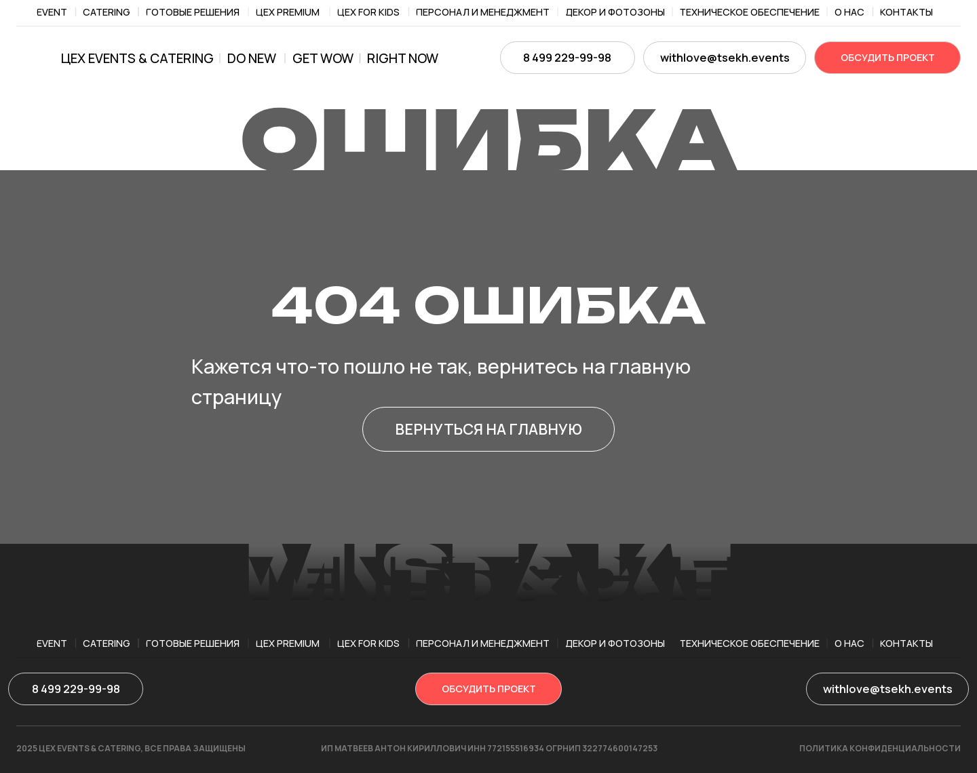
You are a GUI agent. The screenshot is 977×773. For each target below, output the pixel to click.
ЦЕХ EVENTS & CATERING (137, 58)
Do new (251, 58)
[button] (887, 57)
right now (402, 58)
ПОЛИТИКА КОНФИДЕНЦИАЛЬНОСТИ (880, 748)
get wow (322, 58)
